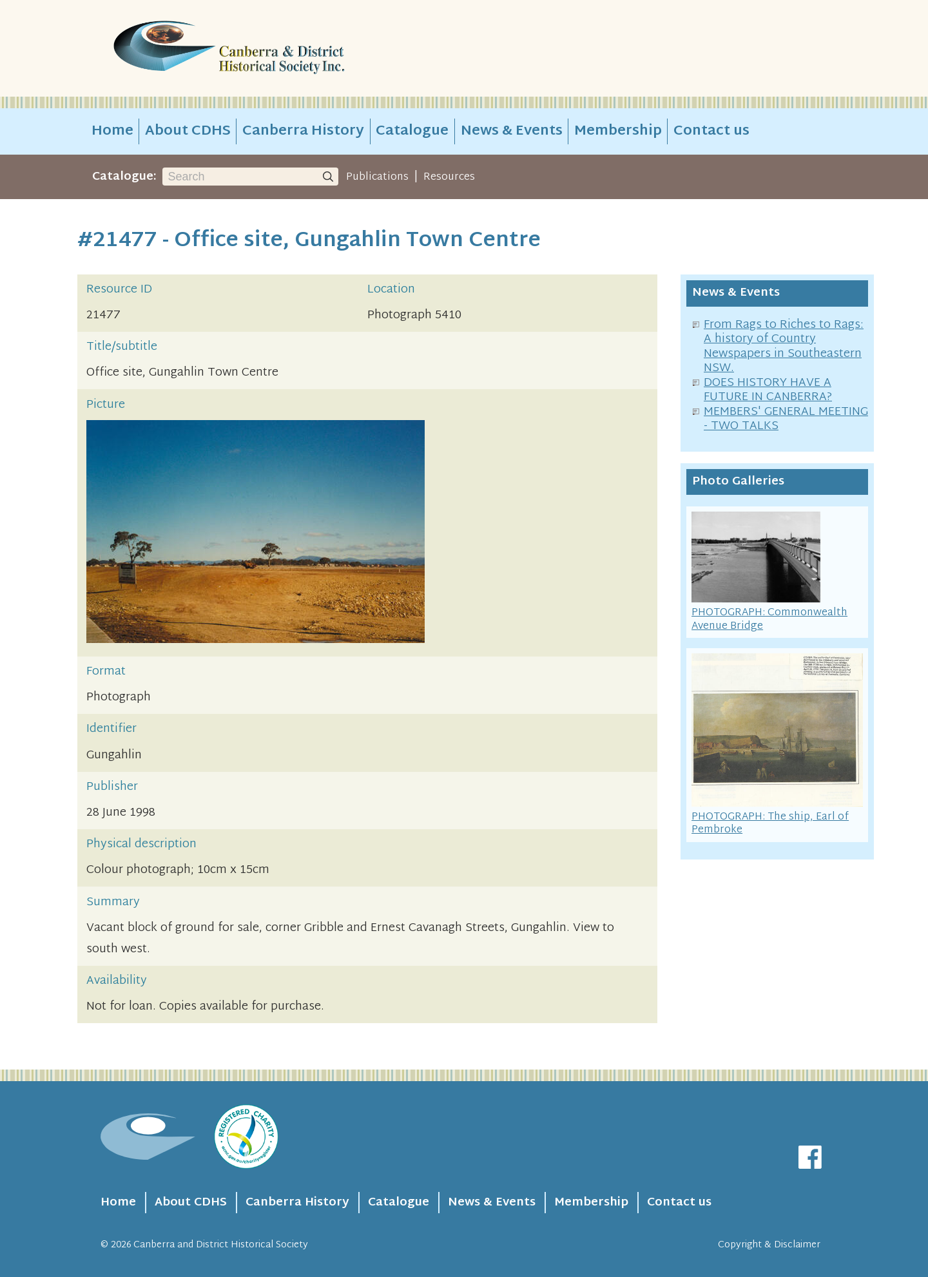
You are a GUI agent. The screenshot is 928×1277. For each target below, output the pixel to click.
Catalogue (412, 131)
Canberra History (303, 131)
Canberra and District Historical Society (220, 1245)
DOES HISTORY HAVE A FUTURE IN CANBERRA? (768, 390)
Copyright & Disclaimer (769, 1245)
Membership (618, 131)
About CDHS (188, 131)
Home (112, 131)
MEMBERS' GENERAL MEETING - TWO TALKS (786, 419)
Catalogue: (124, 176)
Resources (449, 177)
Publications (377, 177)
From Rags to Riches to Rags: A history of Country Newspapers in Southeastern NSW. (784, 346)
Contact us (711, 131)
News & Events (512, 131)
